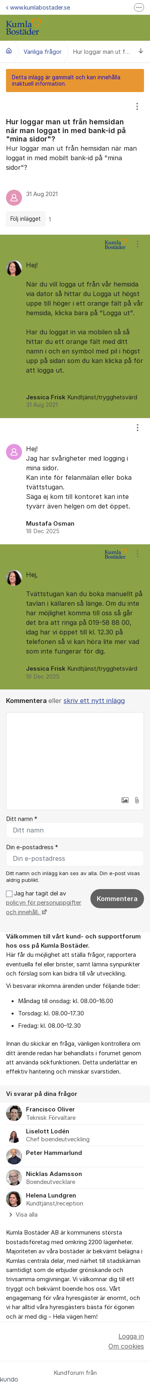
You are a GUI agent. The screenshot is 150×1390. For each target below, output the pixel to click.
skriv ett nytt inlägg (94, 701)
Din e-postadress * (32, 847)
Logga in (131, 1336)
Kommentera (117, 899)
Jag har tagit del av (43, 903)
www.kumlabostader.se (38, 7)
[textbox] (75, 752)
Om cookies (126, 1346)
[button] (124, 800)
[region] (75, 163)
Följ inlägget (25, 219)
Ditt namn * (21, 819)
